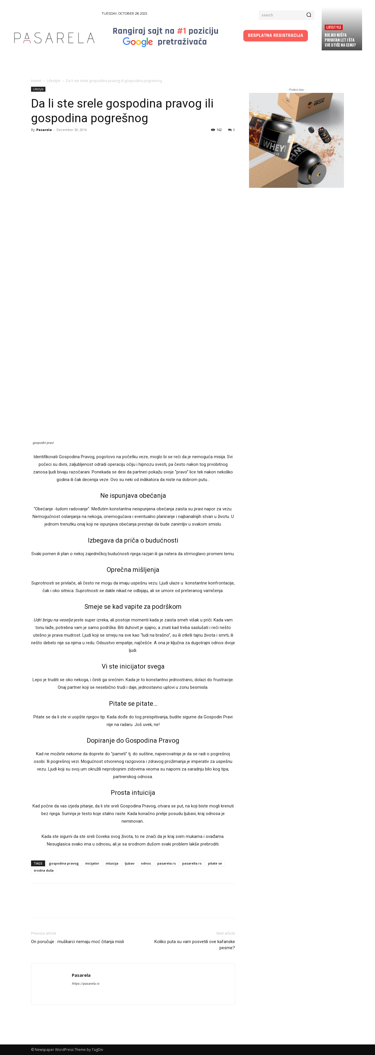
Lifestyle (333, 27)
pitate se (215, 863)
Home (36, 80)
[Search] (308, 15)
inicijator (92, 863)
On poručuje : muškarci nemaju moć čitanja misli (77, 941)
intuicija (112, 863)
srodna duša (44, 870)
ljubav (129, 863)
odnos (146, 863)
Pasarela (44, 129)
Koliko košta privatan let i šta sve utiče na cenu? (340, 40)
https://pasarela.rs (85, 984)
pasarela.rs (166, 863)
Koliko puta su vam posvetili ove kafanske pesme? (194, 944)
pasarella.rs (192, 863)
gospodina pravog (64, 863)
